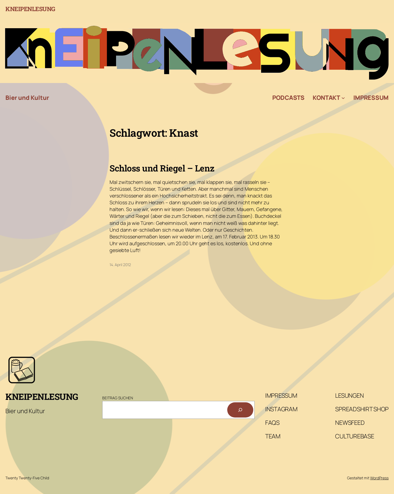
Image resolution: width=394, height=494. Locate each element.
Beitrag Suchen (117, 397)
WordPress (379, 477)
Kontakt (326, 98)
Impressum (371, 98)
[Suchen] (240, 409)
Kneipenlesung (30, 9)
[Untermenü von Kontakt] (343, 98)
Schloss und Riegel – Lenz (162, 168)
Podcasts (288, 98)
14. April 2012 (120, 264)
